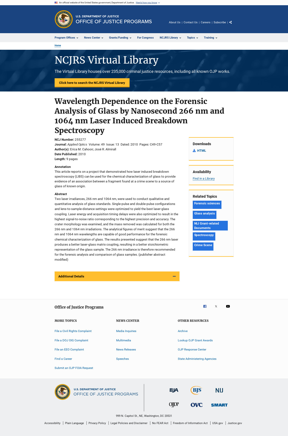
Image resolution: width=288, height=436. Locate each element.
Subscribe (220, 22)
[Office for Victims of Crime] (197, 407)
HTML (201, 150)
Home (58, 45)
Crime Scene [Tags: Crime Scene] (203, 245)
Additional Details (71, 276)
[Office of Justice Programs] (64, 19)
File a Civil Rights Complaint (73, 331)
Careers (205, 22)
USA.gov (217, 423)
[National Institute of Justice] (219, 393)
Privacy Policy (97, 423)
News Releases (126, 349)
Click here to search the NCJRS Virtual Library (92, 83)
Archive (183, 331)
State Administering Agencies (197, 358)
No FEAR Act (160, 423)
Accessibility (52, 423)
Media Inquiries (126, 331)
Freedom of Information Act (190, 423)
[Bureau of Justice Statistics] (197, 395)
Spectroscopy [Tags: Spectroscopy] (204, 235)
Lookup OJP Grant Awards (195, 340)
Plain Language (74, 423)
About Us (174, 22)
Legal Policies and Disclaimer (129, 423)
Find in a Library (204, 178)
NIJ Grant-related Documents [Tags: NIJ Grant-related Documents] (206, 226)
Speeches (122, 358)
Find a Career (63, 358)
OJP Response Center (192, 349)
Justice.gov (235, 423)
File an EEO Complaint (69, 349)
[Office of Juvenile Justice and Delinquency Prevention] (174, 408)
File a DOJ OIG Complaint (71, 340)
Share (233, 24)
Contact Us (191, 22)
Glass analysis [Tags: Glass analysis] (204, 213)
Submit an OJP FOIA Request (74, 368)
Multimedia (123, 340)
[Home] (114, 19)
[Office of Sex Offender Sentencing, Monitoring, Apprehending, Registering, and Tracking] (219, 407)
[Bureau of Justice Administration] (174, 393)
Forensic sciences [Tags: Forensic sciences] (207, 203)
